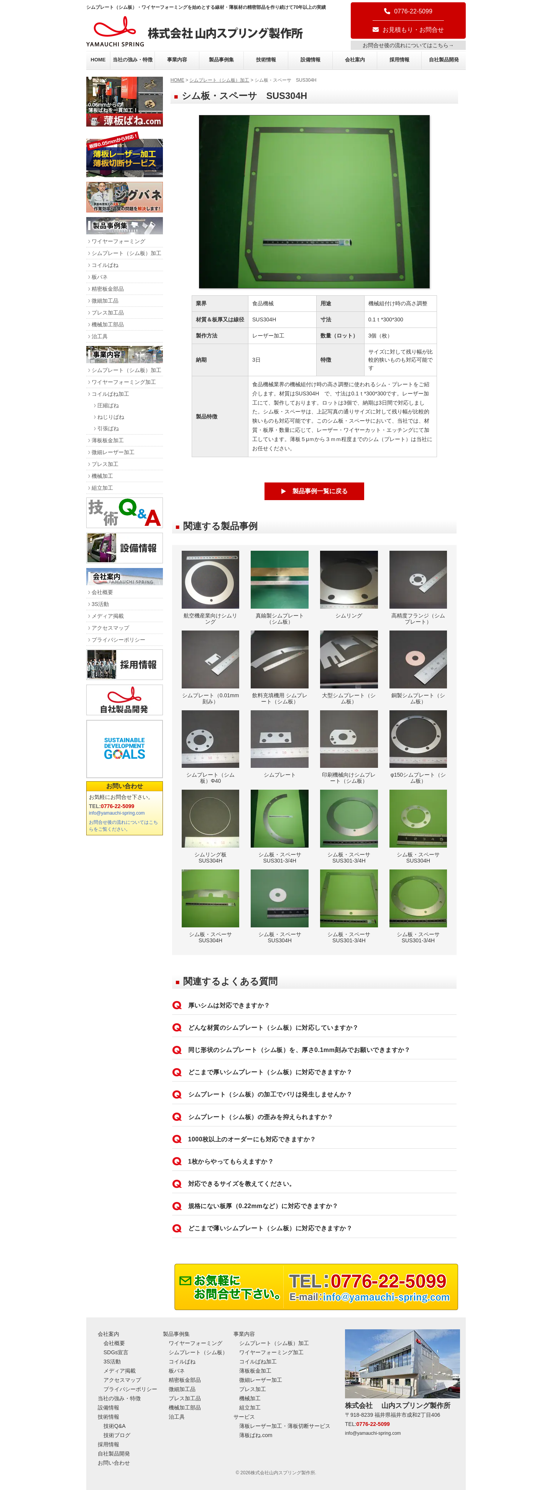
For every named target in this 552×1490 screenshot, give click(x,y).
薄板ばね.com (255, 1435)
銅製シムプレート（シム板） (418, 668)
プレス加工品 (108, 313)
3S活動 (100, 604)
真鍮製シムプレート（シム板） (280, 588)
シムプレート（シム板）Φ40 (211, 747)
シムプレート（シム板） (198, 1352)
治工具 (100, 336)
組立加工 (102, 488)
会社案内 (355, 60)
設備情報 (310, 60)
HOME (98, 60)
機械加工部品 (108, 324)
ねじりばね (110, 417)
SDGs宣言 (116, 1352)
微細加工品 (105, 301)
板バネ (100, 277)
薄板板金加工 (108, 440)
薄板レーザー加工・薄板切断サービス (284, 1426)
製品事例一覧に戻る (320, 491)
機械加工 (102, 476)
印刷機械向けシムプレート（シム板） (349, 747)
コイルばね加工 (110, 394)
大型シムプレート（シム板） (349, 668)
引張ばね (108, 428)
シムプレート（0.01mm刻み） (211, 668)
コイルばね (105, 265)
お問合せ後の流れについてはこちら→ (408, 45)
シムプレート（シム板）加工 (219, 80)
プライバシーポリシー (118, 640)
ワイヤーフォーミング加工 (124, 382)
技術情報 (266, 60)
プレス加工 (105, 464)
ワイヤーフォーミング (118, 241)
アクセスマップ (110, 628)
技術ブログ (117, 1435)
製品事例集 (221, 60)
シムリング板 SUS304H (211, 827)
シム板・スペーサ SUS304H (418, 827)
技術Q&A (115, 1426)
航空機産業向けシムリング (211, 588)
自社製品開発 (444, 60)
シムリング (349, 585)
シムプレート (280, 744)
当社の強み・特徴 (133, 60)
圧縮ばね (108, 405)
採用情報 (399, 60)
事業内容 (177, 60)
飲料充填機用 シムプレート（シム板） (280, 668)
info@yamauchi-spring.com (117, 813)
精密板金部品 (108, 289)
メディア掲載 (108, 616)
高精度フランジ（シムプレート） (418, 588)
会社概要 (102, 592)
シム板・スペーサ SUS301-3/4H (280, 827)
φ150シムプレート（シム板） (418, 747)
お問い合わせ (124, 786)
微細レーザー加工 (113, 452)
